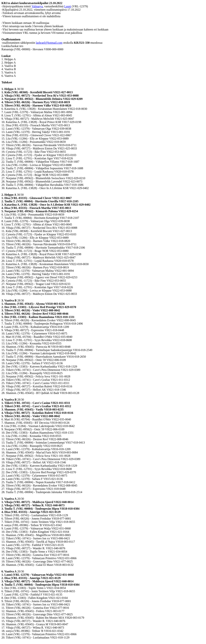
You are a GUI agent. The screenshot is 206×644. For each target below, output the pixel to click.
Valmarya (37, 6)
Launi (67, 6)
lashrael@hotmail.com (49, 42)
